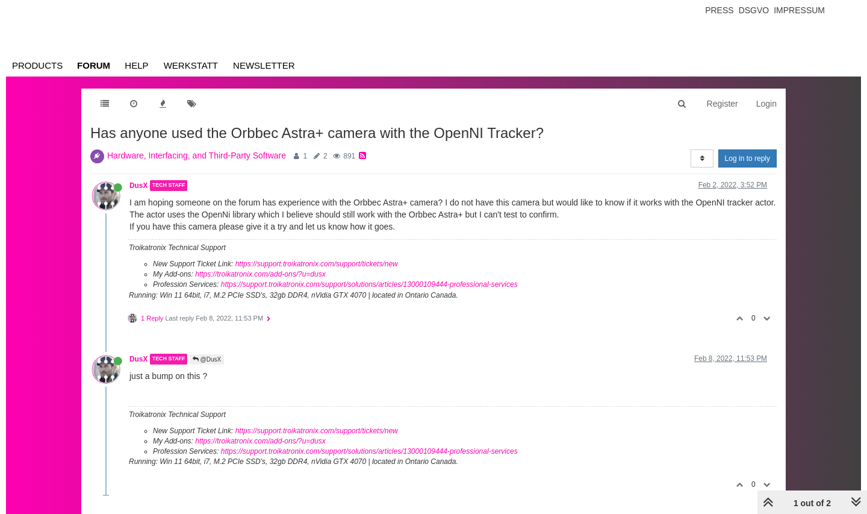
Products (37, 65)
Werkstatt (191, 65)
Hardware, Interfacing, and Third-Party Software (196, 155)
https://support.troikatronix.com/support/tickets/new (316, 264)
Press (719, 10)
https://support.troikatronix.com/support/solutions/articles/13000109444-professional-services (369, 284)
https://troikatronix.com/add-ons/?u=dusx (260, 274)
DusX (138, 185)
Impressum (799, 10)
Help (136, 65)
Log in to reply (747, 158)
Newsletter (264, 65)
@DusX (207, 359)
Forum (93, 65)
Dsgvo (754, 10)
